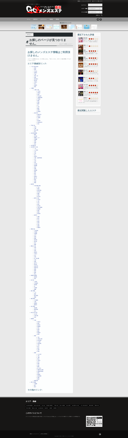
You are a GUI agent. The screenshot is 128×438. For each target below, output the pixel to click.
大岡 (38, 345)
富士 (38, 346)
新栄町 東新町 (34, 275)
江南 (35, 260)
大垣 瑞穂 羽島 (37, 185)
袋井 (38, 372)
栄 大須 (32, 280)
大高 (35, 161)
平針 (35, 162)
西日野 (38, 120)
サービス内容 (84, 12)
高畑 (35, 181)
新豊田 (35, 303)
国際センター (37, 137)
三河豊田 (36, 300)
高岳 (35, 278)
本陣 (35, 142)
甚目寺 (35, 264)
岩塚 (35, 140)
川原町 (38, 117)
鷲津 (38, 379)
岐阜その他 (36, 198)
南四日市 (39, 114)
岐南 (38, 188)
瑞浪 (38, 210)
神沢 (35, 173)
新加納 (38, 208)
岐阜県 (32, 184)
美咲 (85, 91)
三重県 (32, 88)
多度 (38, 94)
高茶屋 (38, 111)
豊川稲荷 (36, 295)
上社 (35, 151)
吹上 (35, 154)
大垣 (38, 187)
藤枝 (38, 331)
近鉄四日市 (39, 122)
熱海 (38, 351)
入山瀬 (38, 342)
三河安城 (36, 230)
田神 (38, 222)
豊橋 (35, 297)
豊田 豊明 (33, 298)
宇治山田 (39, 96)
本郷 (35, 168)
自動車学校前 (40, 371)
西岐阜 (38, 227)
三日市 (38, 91)
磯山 (38, 108)
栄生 (35, 144)
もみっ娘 (86, 84)
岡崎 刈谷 (33, 229)
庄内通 (35, 164)
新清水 (38, 324)
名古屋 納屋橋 (34, 133)
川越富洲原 (39, 97)
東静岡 (38, 326)
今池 (35, 126)
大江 (35, 159)
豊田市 (35, 304)
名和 (35, 250)
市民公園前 (39, 207)
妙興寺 (35, 72)
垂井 (38, 204)
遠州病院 (39, 376)
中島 (35, 153)
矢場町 (35, 287)
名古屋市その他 (34, 147)
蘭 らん (85, 77)
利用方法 (35, 19)
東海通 (35, 170)
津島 (35, 261)
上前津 (35, 281)
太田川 (35, 253)
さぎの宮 (39, 354)
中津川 (38, 199)
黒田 (35, 86)
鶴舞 (35, 289)
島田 (38, 323)
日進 (35, 256)
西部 (35, 352)
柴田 (35, 171)
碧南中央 (36, 267)
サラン (85, 63)
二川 (35, 292)
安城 (35, 236)
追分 (38, 123)
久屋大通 (36, 315)
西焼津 (38, 332)
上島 (38, 355)
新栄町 (35, 277)
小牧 (35, 74)
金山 (35, 311)
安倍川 (38, 321)
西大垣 (38, 196)
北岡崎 (35, 233)
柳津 (38, 221)
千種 (35, 128)
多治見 (38, 205)
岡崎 (35, 238)
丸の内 (35, 314)
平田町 (38, 99)
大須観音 (36, 283)
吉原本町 (39, 343)
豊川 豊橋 (33, 290)
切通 (38, 216)
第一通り (39, 368)
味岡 (35, 68)
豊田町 (38, 374)
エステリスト (43, 19)
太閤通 (35, 139)
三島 (38, 337)
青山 (35, 273)
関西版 (57, 19)
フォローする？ (100, 434)
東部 (35, 335)
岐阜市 (35, 215)
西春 (35, 272)
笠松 (38, 224)
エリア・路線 (84, 8)
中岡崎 (35, 232)
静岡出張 (36, 380)
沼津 (38, 349)
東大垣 (38, 191)
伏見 (35, 317)
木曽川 (35, 82)
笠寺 (35, 174)
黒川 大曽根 (33, 382)
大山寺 (35, 71)
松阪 (38, 102)
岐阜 (38, 218)
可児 (38, 202)
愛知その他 (33, 246)
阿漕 (38, 109)
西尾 (35, 270)
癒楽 (85, 45)
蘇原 (38, 212)
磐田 (38, 366)
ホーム (28, 19)
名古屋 (35, 136)
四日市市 (36, 113)
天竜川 (38, 360)
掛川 (38, 362)
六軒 (38, 201)
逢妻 (35, 244)
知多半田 (36, 266)
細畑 (38, 225)
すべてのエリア (92, 8)
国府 (35, 294)
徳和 (38, 100)
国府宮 (35, 252)
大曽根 (35, 383)
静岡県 (32, 318)
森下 (35, 385)
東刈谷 (35, 241)
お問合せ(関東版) (43, 433)
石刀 (35, 83)
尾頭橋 (35, 307)
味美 (35, 69)
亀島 (35, 134)
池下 (35, 131)
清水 (38, 328)
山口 (35, 255)
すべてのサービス (92, 12)
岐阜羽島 (39, 190)
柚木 (38, 348)
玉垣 (38, 106)
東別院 (35, 284)
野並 (35, 179)
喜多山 (35, 156)
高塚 (38, 377)
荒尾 (38, 195)
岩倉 (35, 77)
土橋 (35, 301)
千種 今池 (33, 125)
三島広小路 (39, 338)
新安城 (35, 239)
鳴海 (35, 182)
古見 (35, 249)
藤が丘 (35, 178)
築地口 (35, 176)
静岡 (38, 334)
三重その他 (36, 89)
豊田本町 (36, 309)
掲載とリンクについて (34, 433)
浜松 (38, 365)
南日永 (38, 116)
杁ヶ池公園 (36, 258)
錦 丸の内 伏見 (34, 312)
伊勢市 (38, 92)
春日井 (35, 80)
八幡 (38, 357)
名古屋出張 (33, 145)
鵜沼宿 (38, 213)
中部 (35, 320)
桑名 (38, 103)
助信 (38, 359)
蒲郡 (35, 269)
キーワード (83, 5)
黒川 (35, 386)
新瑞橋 (35, 165)
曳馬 (38, 363)
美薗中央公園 (40, 369)
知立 (35, 243)
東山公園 (36, 130)
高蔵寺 (35, 85)
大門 (35, 235)
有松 (35, 167)
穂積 (38, 193)
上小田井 (36, 150)
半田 (35, 247)
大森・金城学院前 (38, 157)
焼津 (38, 329)
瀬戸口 (35, 263)
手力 (38, 219)
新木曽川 (36, 79)
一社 (35, 148)
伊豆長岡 (39, 340)
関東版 (51, 19)
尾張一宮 (36, 75)
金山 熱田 (33, 306)
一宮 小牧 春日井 (34, 66)
